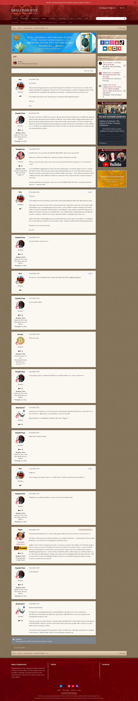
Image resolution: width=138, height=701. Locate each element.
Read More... (103, 143)
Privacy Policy (66, 690)
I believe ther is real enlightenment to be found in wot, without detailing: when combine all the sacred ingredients (112, 89)
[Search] (105, 18)
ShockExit (106, 66)
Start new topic (88, 71)
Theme (59, 690)
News (14, 18)
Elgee (20, 529)
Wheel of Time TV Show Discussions (48, 22)
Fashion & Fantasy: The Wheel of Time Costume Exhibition (109, 123)
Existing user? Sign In (107, 8)
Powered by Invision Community (69, 693)
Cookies (79, 690)
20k (21, 166)
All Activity (62, 22)
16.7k (20, 351)
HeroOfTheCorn (108, 78)
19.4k (20, 130)
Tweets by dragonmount (58, 667)
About (79, 18)
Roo (21, 62)
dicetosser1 (20, 408)
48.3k (20, 553)
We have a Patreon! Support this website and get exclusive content (67, 2)
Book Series (62, 18)
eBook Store (34, 18)
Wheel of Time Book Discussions (28, 22)
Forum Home (15, 22)
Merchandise (23, 18)
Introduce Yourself (31, 63)
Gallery (72, 18)
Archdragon (106, 95)
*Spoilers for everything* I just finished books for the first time (111, 75)
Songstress (20, 149)
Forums (44, 19)
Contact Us (73, 690)
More (86, 18)
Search (70, 22)
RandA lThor (20, 113)
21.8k (20, 424)
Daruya (20, 334)
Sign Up (122, 8)
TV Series (52, 18)
